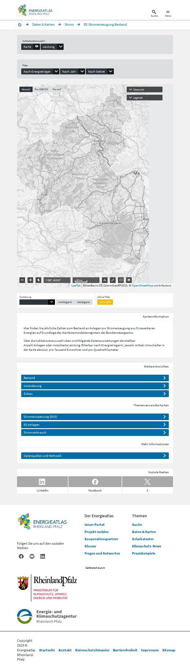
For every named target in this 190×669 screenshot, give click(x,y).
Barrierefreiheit (125, 650)
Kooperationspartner (101, 539)
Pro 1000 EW (41, 89)
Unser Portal (94, 524)
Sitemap (168, 650)
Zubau (28, 393)
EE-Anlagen (31, 424)
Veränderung (33, 386)
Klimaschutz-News (146, 546)
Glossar (90, 546)
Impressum (150, 650)
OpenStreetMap (142, 285)
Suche (137, 524)
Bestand (29, 378)
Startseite (47, 650)
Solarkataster (143, 539)
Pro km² (57, 89)
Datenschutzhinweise (92, 650)
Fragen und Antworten (102, 553)
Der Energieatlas (99, 515)
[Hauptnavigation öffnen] (168, 14)
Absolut (26, 89)
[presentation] (30, 47)
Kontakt (65, 650)
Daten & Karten (144, 531)
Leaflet (76, 285)
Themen (139, 515)
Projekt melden (97, 531)
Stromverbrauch (35, 432)
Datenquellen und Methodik (43, 456)
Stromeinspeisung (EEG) (40, 416)
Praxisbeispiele (143, 553)
